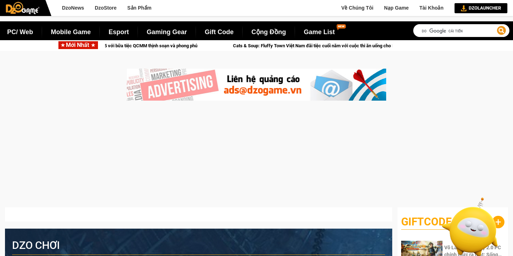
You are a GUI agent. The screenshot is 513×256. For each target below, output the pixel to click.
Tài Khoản (431, 8)
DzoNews (73, 8)
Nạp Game (396, 8)
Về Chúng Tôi (357, 8)
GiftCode (426, 221)
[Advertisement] (256, 157)
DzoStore (105, 8)
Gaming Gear (167, 32)
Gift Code (219, 32)
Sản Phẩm (139, 8)
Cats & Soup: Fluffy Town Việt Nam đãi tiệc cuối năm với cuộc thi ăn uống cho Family (326, 45)
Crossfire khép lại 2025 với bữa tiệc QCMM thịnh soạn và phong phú (135, 45)
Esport (119, 32)
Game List (319, 32)
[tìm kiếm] (461, 31)
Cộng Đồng (269, 32)
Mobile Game (71, 32)
